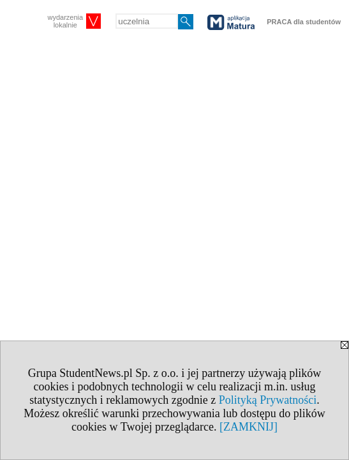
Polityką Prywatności (268, 400)
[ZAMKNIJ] (248, 426)
